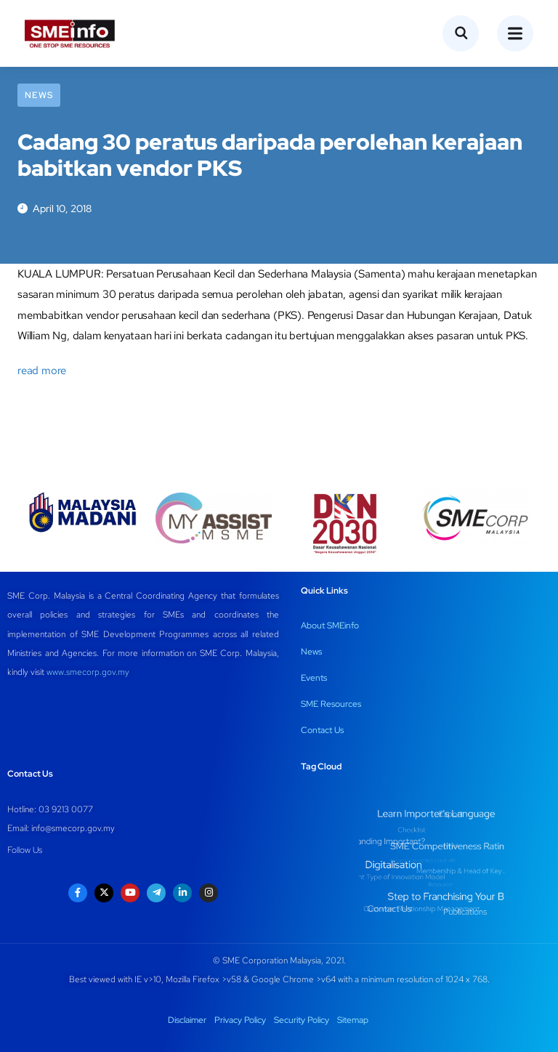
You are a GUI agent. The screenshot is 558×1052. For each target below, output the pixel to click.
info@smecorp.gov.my (73, 828)
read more (41, 370)
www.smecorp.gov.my (87, 672)
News (39, 95)
